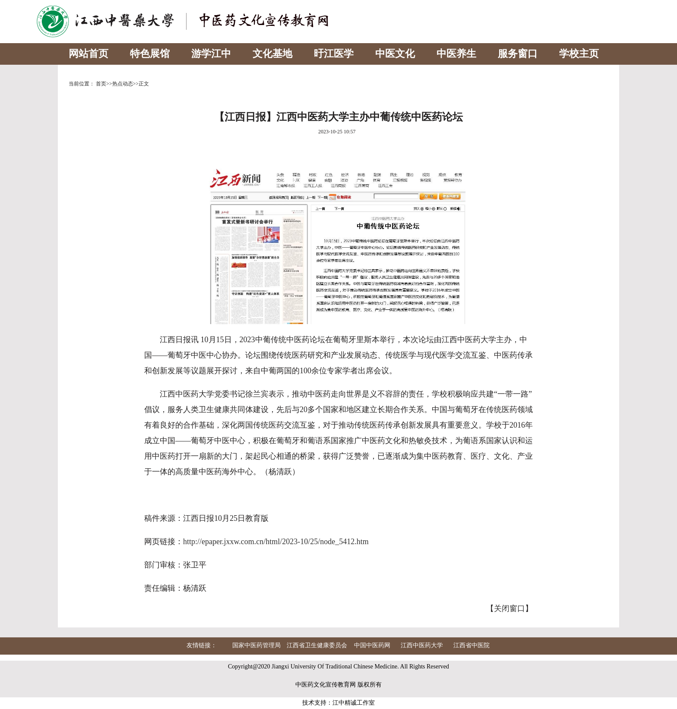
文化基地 (272, 53)
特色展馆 (150, 53)
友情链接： (202, 645)
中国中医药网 (372, 645)
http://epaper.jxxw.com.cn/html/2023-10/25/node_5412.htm (276, 541)
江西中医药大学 (422, 645)
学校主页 (579, 53)
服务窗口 (518, 53)
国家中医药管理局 (256, 645)
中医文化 (395, 53)
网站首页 (88, 53)
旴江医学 (334, 53)
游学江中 (211, 53)
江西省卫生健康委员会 (317, 645)
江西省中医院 (471, 645)
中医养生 (456, 53)
